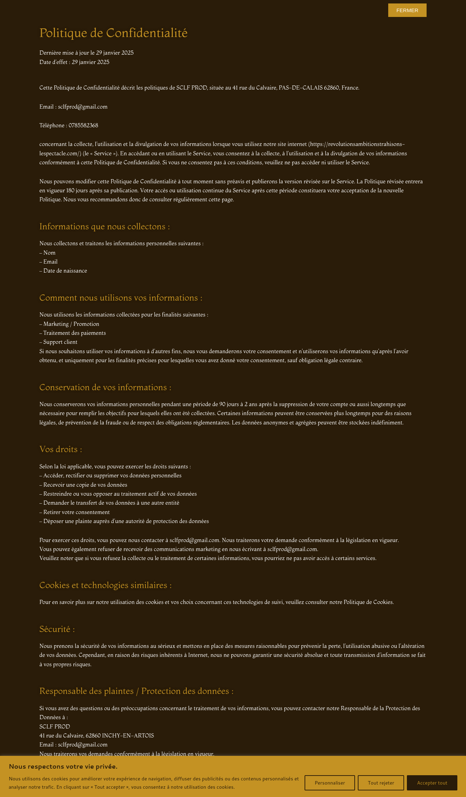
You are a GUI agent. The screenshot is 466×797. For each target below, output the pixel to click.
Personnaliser (330, 782)
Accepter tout (432, 782)
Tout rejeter (381, 782)
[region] (233, 776)
